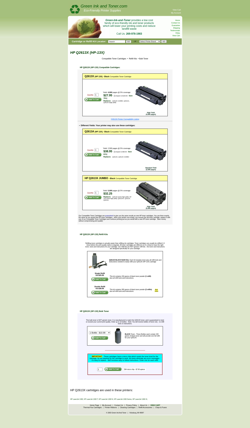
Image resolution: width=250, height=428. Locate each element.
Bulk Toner (143, 59)
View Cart (177, 10)
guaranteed (109, 216)
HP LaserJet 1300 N (106, 399)
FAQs (178, 33)
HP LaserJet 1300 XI (139, 399)
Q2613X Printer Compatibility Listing (125, 119)
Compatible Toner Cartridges (114, 59)
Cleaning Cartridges (127, 407)
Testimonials (175, 30)
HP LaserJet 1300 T (91, 399)
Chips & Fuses (161, 407)
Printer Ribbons (111, 407)
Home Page (94, 405)
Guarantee (176, 25)
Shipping (176, 28)
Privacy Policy (131, 405)
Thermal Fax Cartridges (92, 407)
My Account (176, 13)
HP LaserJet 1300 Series (123, 399)
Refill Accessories (145, 407)
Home (177, 20)
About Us (143, 405)
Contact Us (175, 23)
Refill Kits (132, 59)
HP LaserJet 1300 (76, 399)
